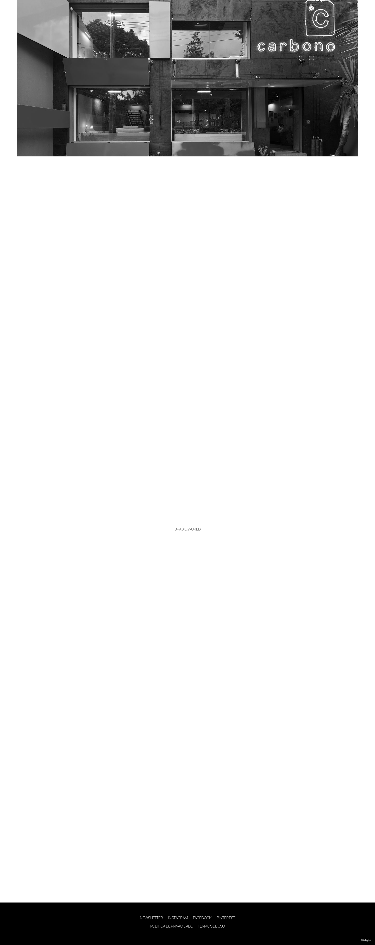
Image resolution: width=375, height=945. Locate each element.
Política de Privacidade (171, 927)
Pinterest (226, 918)
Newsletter (151, 918)
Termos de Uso (211, 927)
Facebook (202, 918)
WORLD (194, 530)
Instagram (178, 918)
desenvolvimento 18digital (187, 936)
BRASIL (180, 530)
